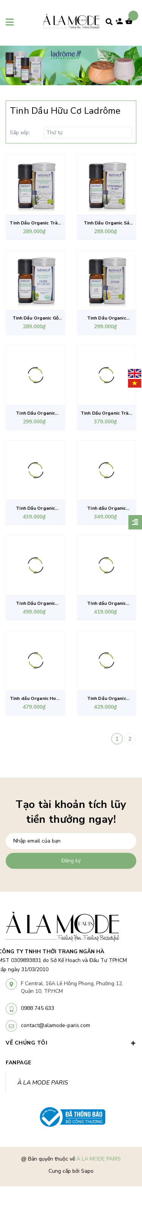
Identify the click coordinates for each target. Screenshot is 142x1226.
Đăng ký (71, 860)
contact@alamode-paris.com (55, 1025)
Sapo (87, 1171)
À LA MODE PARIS (42, 1082)
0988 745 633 (37, 1008)
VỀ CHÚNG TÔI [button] (71, 1042)
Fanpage (18, 1062)
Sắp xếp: (20, 132)
